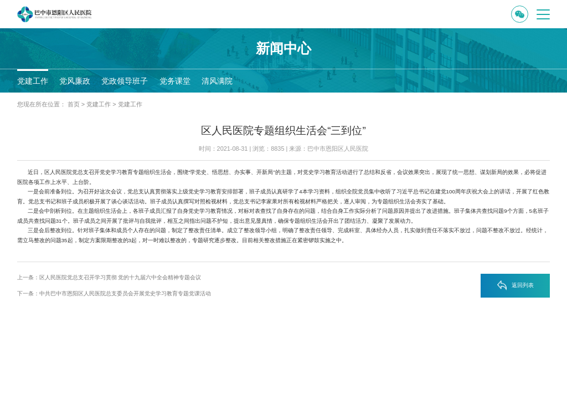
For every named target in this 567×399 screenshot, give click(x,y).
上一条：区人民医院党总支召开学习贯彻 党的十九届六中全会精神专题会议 (109, 277)
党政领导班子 (124, 80)
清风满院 (217, 80)
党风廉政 (74, 80)
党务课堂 (174, 80)
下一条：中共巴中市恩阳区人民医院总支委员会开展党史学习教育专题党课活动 (114, 293)
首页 (74, 104)
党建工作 (32, 80)
